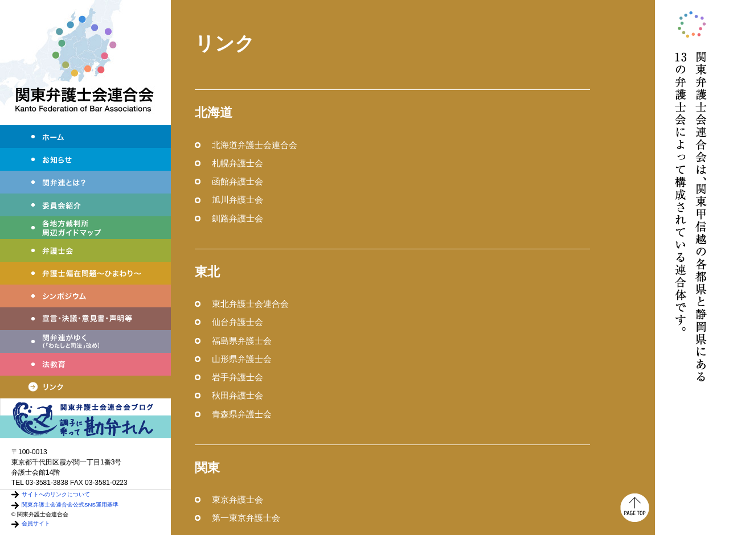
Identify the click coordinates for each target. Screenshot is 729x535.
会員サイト (36, 523)
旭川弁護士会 (237, 199)
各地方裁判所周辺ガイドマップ (85, 227)
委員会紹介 (85, 205)
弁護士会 (85, 250)
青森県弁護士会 (242, 414)
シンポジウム (85, 296)
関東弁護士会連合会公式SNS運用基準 (70, 504)
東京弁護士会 (237, 499)
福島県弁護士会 (242, 340)
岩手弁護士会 (237, 377)
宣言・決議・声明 (85, 318)
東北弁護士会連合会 (250, 303)
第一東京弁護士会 (246, 517)
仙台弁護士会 (237, 322)
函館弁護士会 (237, 181)
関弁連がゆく (85, 341)
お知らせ (85, 159)
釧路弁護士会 (237, 218)
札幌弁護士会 (237, 163)
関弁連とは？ (85, 182)
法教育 (85, 364)
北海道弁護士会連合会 (254, 145)
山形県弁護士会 (242, 359)
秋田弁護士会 (237, 395)
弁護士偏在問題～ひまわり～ (85, 273)
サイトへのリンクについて (56, 494)
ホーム (85, 136)
